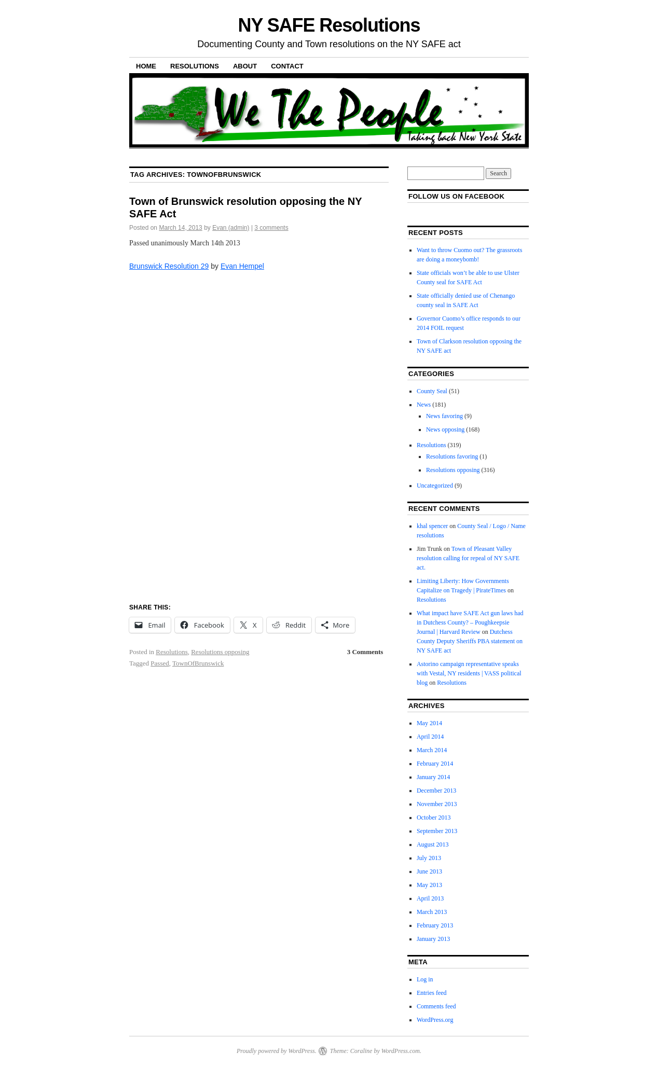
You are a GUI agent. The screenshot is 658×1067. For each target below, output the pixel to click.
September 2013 (437, 831)
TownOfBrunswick (198, 663)
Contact (287, 66)
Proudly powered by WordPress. (277, 1051)
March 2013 (432, 912)
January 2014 (433, 777)
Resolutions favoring (452, 456)
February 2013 (435, 925)
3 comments (271, 227)
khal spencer (432, 526)
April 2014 (430, 736)
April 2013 (430, 898)
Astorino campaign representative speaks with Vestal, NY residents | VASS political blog (469, 673)
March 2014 (432, 750)
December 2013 (436, 790)
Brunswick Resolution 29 (169, 266)
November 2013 (437, 804)
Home (146, 66)
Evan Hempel (242, 266)
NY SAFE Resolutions (329, 25)
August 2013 (433, 844)
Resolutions (194, 66)
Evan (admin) (230, 227)
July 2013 (429, 858)
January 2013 (433, 939)
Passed (159, 663)
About (245, 66)
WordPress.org (435, 1019)
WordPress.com (400, 1051)
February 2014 (435, 763)
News (424, 404)
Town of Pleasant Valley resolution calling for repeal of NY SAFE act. (468, 558)
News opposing (445, 429)
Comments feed (436, 1006)
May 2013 (429, 885)
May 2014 (429, 723)
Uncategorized (435, 485)
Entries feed (432, 992)
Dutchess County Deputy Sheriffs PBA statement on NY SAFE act (470, 641)
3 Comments (365, 652)
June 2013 (429, 871)
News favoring (444, 416)
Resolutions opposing (220, 652)
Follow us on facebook (456, 196)
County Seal (432, 391)
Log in (425, 979)
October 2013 (434, 817)
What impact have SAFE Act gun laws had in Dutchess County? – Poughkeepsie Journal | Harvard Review (470, 622)
